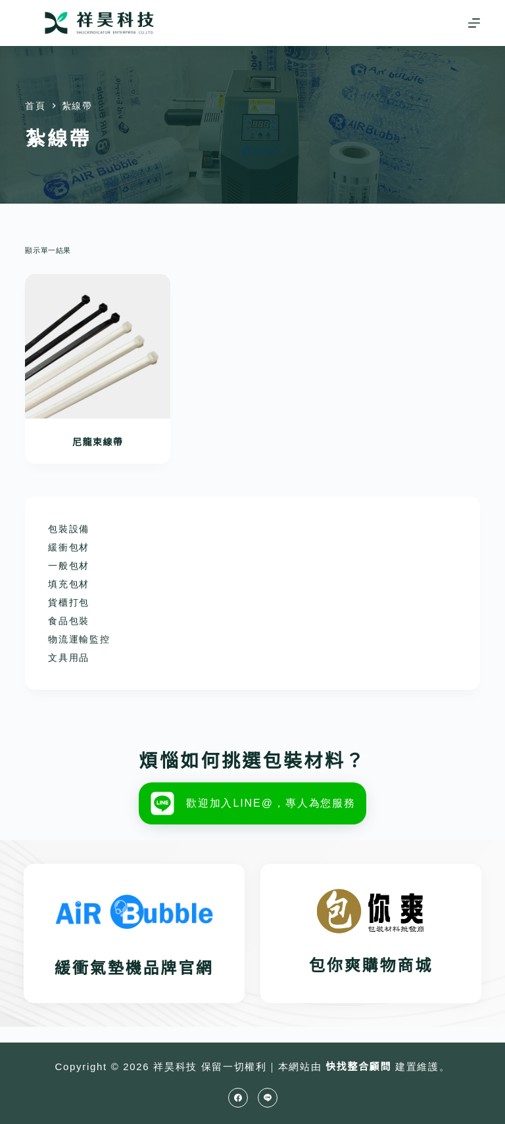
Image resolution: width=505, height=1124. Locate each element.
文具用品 (68, 657)
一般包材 (68, 565)
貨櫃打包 (68, 602)
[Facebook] (238, 1098)
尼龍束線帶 (97, 442)
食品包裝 (68, 621)
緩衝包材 (68, 547)
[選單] (474, 23)
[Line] (267, 1098)
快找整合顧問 (358, 1066)
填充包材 (68, 584)
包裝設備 (68, 529)
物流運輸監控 (79, 639)
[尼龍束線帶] (97, 346)
